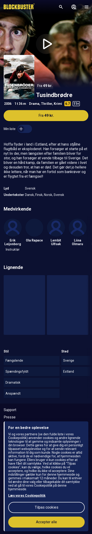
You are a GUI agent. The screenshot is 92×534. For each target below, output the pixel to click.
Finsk (39, 195)
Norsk (48, 195)
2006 (7, 104)
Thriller (46, 104)
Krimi (58, 104)
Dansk (29, 195)
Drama (34, 104)
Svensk (30, 188)
